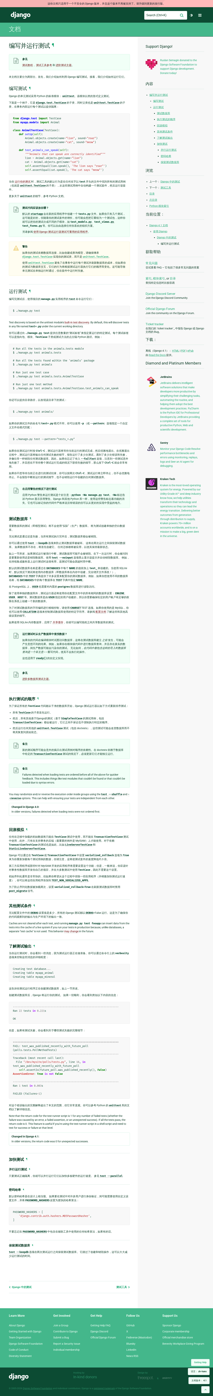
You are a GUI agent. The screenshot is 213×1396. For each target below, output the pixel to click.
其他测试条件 (165, 131)
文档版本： (199, 1380)
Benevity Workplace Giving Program (183, 1343)
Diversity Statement (20, 1355)
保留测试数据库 (170, 162)
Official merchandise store (177, 1337)
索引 (149, 278)
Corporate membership (175, 1331)
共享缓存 (58, 622)
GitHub (130, 1325)
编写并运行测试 (158, 94)
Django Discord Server (160, 294)
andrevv (171, 1378)
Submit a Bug (61, 1337)
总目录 (153, 199)
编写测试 (158, 100)
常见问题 (152, 263)
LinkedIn (131, 1349)
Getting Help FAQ (100, 1325)
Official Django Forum (160, 309)
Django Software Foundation (26, 1343)
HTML (175, 350)
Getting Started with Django (25, 1331)
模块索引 (159, 278)
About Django (17, 1325)
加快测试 (162, 143)
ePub (191, 350)
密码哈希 (166, 156)
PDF (183, 350)
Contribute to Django (65, 1331)
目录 (152, 193)
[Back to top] (205, 1389)
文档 (15, 29)
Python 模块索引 (159, 205)
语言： (199, 1371)
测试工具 (123, 1287)
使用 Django (160, 231)
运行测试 (158, 107)
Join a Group (60, 1325)
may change (71, 931)
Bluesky (130, 1343)
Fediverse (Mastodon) (139, 1337)
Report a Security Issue (66, 1343)
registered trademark (104, 1388)
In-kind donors (85, 1377)
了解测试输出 (165, 137)
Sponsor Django (171, 1325)
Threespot (146, 1378)
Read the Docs (157, 355)
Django (20, 15)
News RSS (132, 1355)
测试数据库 (163, 113)
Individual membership (66, 1349)
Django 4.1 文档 (158, 225)
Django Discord (99, 1331)
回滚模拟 (162, 125)
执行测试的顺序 (166, 119)
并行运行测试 (169, 149)
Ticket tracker (155, 324)
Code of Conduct (19, 1349)
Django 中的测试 (20, 1287)
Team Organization (20, 1337)
